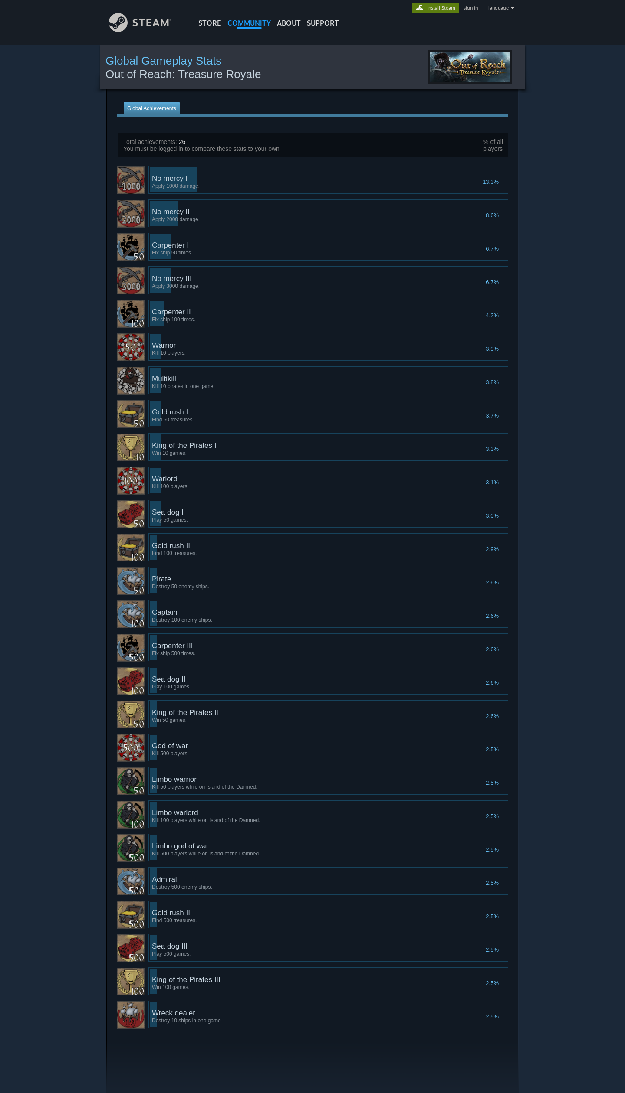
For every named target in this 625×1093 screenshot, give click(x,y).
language (498, 8)
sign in (471, 8)
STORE (209, 23)
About (289, 23)
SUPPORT (323, 23)
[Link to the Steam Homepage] (147, 29)
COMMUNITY (249, 23)
